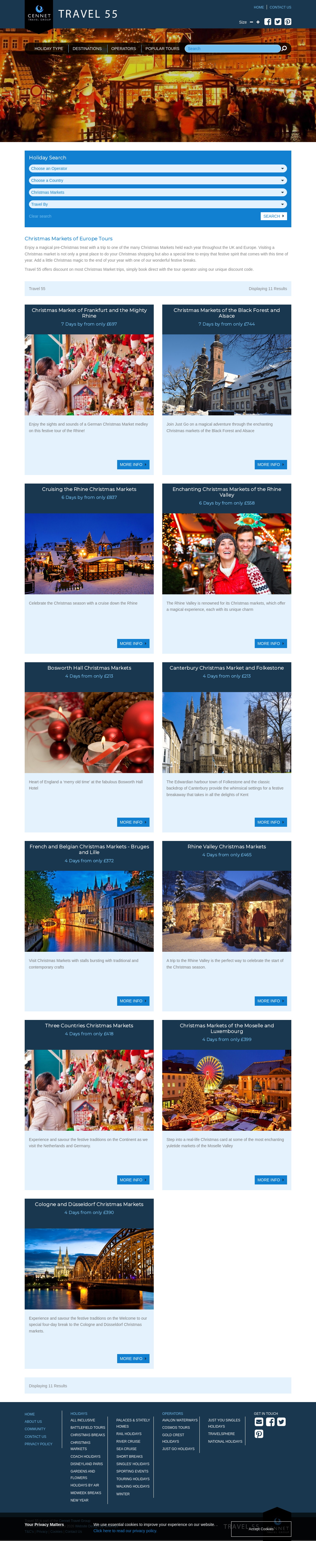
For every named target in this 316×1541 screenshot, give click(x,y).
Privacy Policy (38, 1444)
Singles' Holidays (132, 1464)
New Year (80, 1500)
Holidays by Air (85, 1485)
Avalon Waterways (180, 1420)
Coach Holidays (86, 1457)
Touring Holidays (132, 1479)
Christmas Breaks (88, 1435)
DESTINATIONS (87, 48)
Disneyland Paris (87, 1464)
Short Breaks (129, 1457)
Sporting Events (132, 1471)
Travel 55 (37, 288)
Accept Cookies (261, 1529)
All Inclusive (83, 1420)
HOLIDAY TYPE (49, 48)
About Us (33, 1422)
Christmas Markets (80, 1446)
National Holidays (225, 1442)
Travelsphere (221, 1434)
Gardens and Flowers (83, 1474)
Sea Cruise (126, 1449)
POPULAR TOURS (162, 48)
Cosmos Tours (176, 1428)
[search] (284, 48)
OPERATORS (123, 48)
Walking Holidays (132, 1486)
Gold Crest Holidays (173, 1438)
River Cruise (128, 1442)
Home (259, 7)
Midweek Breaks (86, 1493)
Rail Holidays (129, 1434)
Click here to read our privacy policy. (125, 1530)
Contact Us (280, 7)
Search (272, 216)
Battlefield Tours (88, 1428)
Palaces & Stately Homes (133, 1423)
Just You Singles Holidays (224, 1423)
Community (35, 1429)
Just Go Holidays (178, 1449)
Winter (123, 1494)
